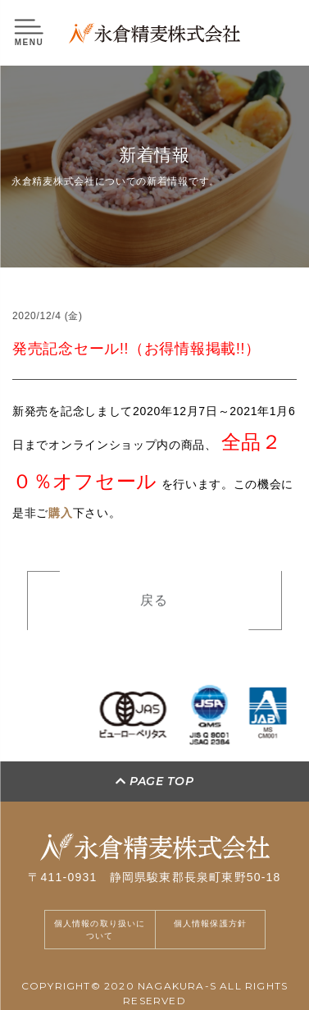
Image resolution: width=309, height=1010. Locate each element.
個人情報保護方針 (211, 923)
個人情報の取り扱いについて (100, 929)
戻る (154, 603)
